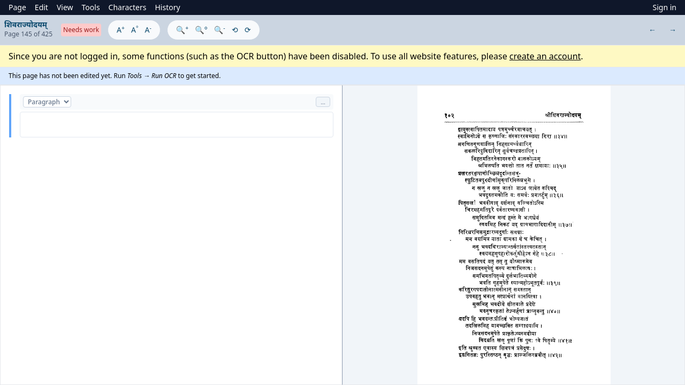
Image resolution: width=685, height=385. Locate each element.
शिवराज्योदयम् (25, 24)
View (65, 7)
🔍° (201, 30)
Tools (91, 7)
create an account (545, 56)
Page (17, 7)
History (167, 7)
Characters (128, 7)
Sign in (664, 7)
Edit (41, 7)
